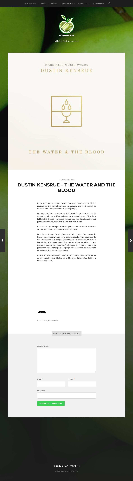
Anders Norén (71, 471)
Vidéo (43, 3)
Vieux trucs (67, 3)
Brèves (53, 3)
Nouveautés (30, 3)
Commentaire (43, 346)
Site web (41, 391)
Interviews (82, 3)
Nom (40, 379)
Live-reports (98, 3)
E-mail (71, 379)
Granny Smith (71, 466)
